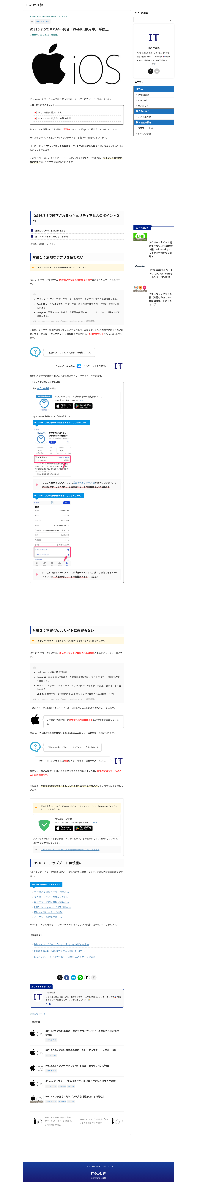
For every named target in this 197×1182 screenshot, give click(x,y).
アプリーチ (84, 400)
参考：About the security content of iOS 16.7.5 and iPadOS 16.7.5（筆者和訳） (64, 321)
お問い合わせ (108, 1166)
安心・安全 (142, 111)
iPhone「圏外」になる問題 (47, 911)
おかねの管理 (143, 133)
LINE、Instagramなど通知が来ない (51, 906)
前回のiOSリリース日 (83, 482)
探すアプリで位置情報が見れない (50, 901)
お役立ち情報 (143, 122)
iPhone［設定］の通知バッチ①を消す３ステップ (58, 948)
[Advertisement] (77, 190)
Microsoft (141, 100)
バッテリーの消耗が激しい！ (48, 916)
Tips (140, 89)
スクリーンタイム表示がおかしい (50, 896)
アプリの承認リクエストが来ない (50, 892)
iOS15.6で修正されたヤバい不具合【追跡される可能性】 (87, 1114)
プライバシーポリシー (92, 1166)
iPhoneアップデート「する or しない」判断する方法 (60, 943)
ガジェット (142, 105)
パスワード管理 (144, 128)
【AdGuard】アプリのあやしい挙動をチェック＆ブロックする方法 (70, 849)
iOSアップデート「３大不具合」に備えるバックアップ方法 (63, 954)
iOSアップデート (39, 1011)
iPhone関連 (142, 94)
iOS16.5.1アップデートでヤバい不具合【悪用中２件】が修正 (89, 1071)
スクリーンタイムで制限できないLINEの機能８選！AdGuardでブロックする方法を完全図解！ (153, 260)
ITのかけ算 (34, 4)
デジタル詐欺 (143, 116)
